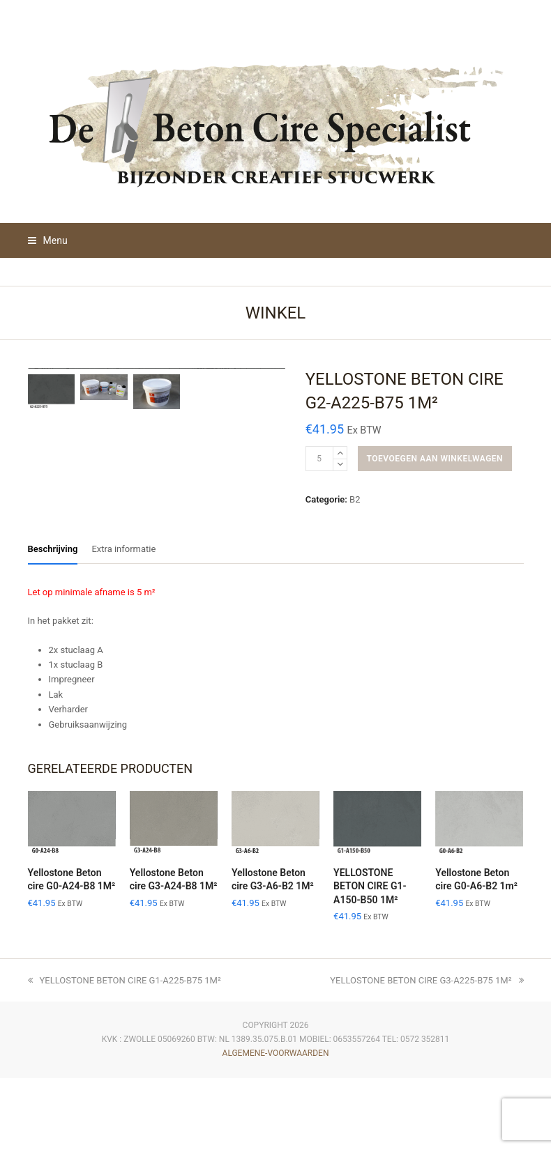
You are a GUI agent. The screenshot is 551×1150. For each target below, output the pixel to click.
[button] (48, 240)
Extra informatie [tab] (123, 620)
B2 (354, 499)
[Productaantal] (319, 458)
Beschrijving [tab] (53, 620)
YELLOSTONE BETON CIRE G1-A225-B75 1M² (124, 1052)
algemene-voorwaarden (275, 1125)
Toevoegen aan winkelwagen (435, 458)
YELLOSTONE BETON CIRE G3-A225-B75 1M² (426, 1052)
